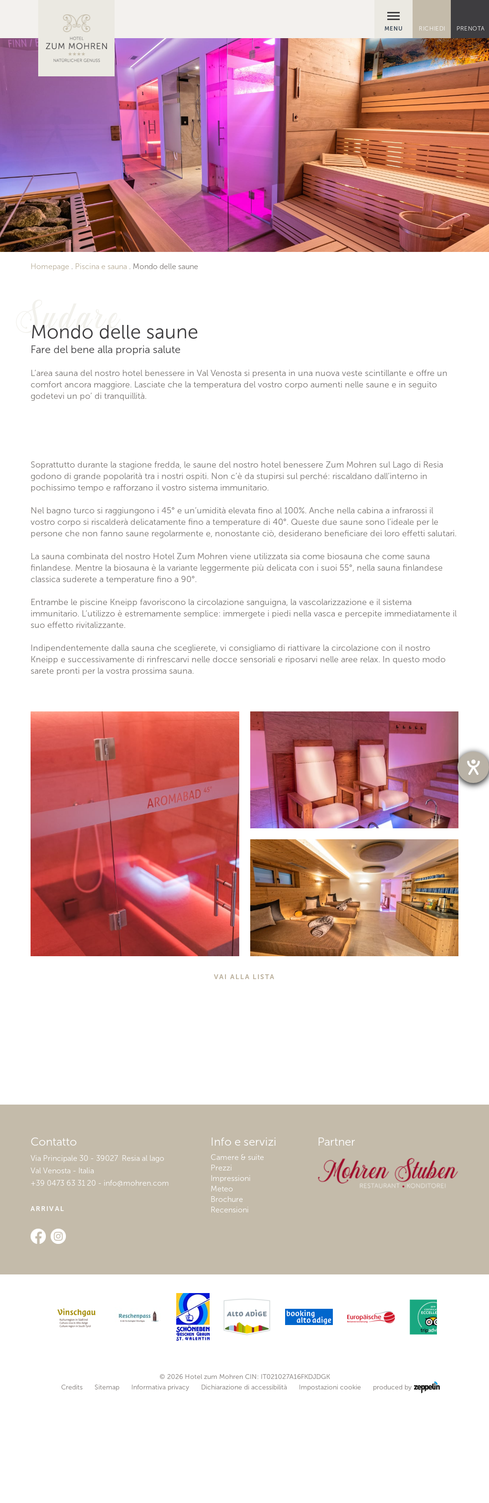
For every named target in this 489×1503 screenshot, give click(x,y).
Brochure (227, 1305)
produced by (406, 1494)
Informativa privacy (160, 1494)
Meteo (222, 1295)
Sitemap (107, 1494)
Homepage (50, 266)
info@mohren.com (136, 1289)
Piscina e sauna (101, 266)
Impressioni (231, 1284)
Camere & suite (237, 1263)
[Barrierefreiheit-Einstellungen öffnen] (473, 767)
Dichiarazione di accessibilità (244, 1494)
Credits (72, 1494)
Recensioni (230, 1316)
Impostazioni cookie (330, 1494)
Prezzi (221, 1274)
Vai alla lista (244, 1083)
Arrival (48, 1315)
